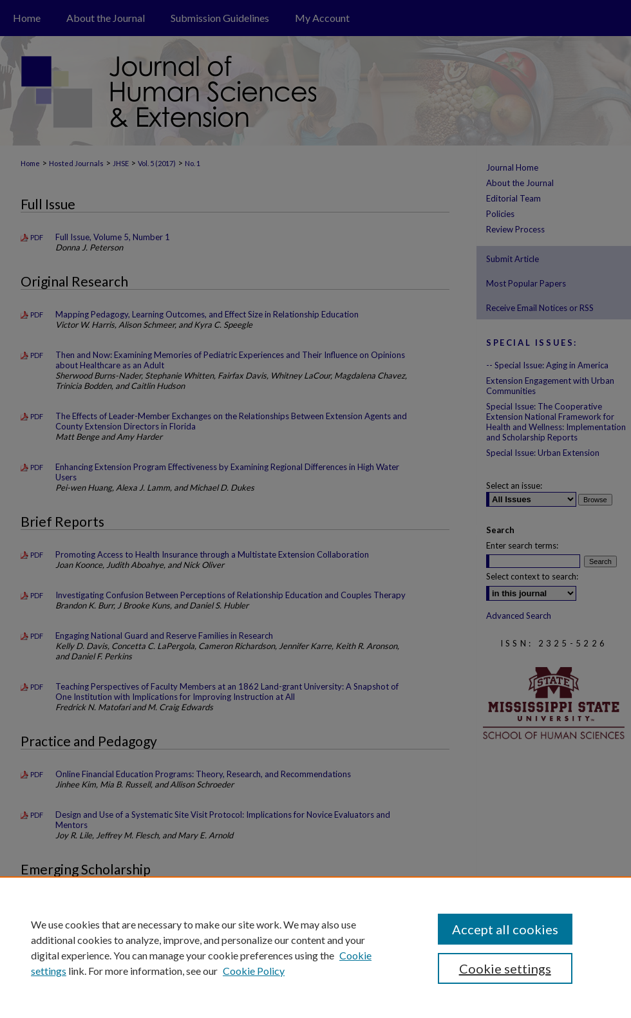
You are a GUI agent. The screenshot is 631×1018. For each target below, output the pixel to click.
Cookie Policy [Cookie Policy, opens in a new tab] (254, 971)
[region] (315, 947)
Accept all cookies (505, 929)
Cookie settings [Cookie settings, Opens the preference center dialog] (505, 968)
